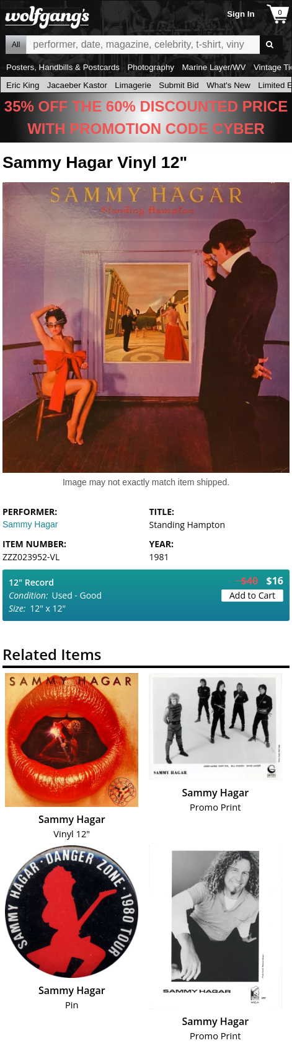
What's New (228, 85)
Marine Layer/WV (214, 67)
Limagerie (133, 85)
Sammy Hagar (30, 524)
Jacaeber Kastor (77, 85)
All (16, 44)
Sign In (240, 14)
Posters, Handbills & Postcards (63, 67)
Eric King (22, 85)
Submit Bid (178, 85)
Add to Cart (252, 595)
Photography (150, 67)
